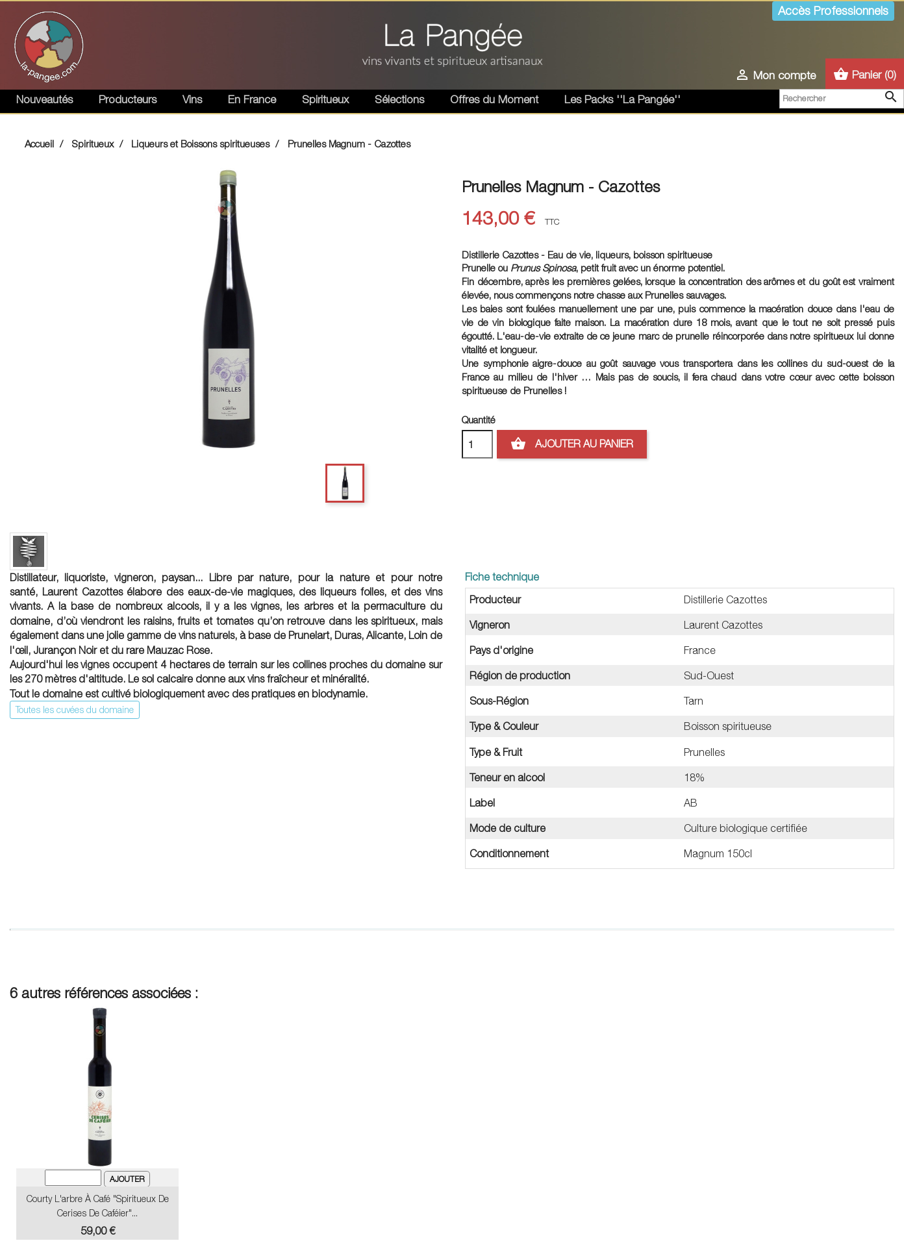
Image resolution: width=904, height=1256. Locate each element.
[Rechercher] (841, 98)
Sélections (399, 99)
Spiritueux (325, 99)
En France (252, 99)
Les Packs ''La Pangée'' (622, 99)
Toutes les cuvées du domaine (75, 709)
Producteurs (128, 99)
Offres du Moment (494, 99)
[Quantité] (477, 444)
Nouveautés (44, 99)
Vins (192, 99)
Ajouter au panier (571, 444)
